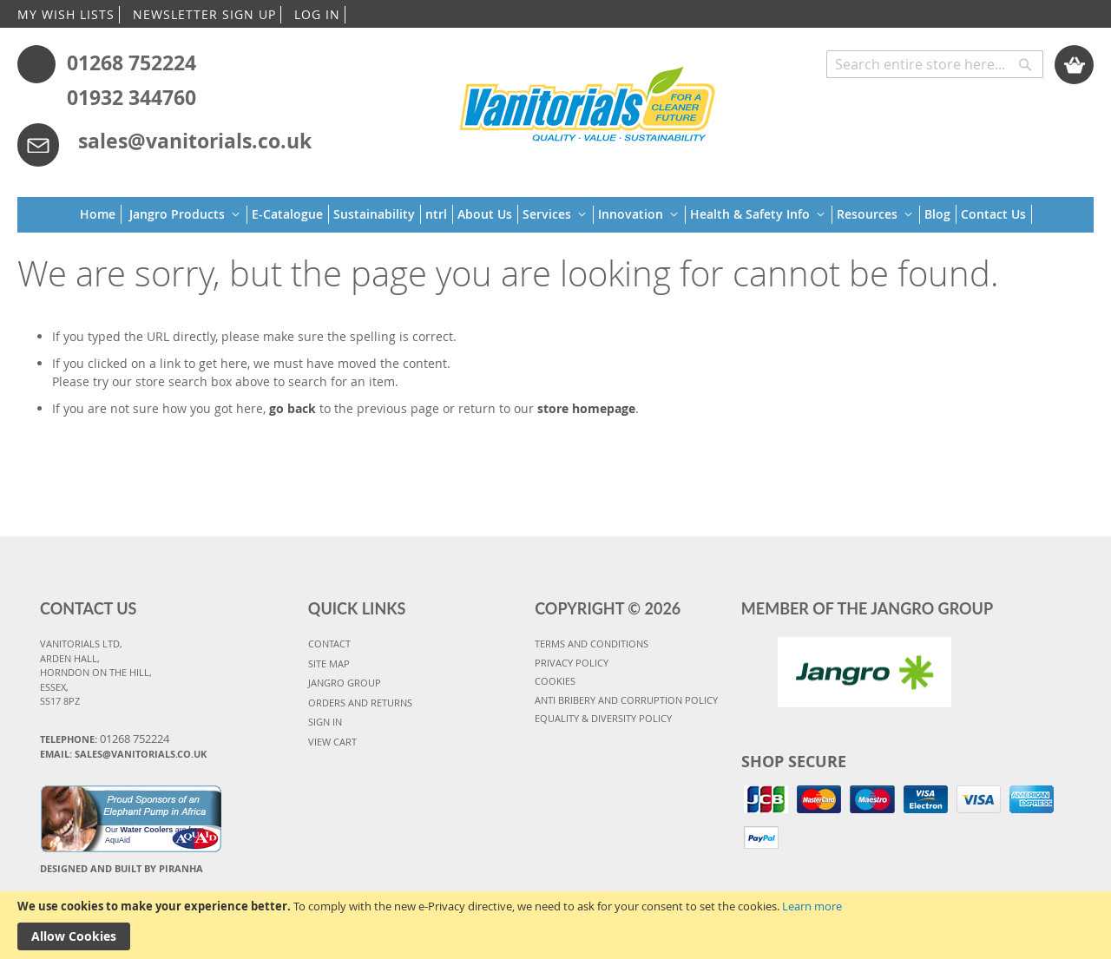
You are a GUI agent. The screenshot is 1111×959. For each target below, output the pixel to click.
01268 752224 (131, 62)
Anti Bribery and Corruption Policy (626, 699)
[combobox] (934, 64)
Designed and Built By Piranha (121, 868)
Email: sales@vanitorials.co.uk (123, 753)
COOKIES (555, 680)
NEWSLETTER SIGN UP (204, 14)
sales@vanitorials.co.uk (195, 140)
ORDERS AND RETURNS (360, 702)
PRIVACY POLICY (571, 662)
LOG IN (317, 14)
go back (292, 408)
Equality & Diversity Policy (603, 718)
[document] (555, 925)
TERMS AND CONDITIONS (591, 643)
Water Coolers (147, 829)
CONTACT (329, 643)
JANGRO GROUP (344, 682)
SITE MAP (329, 663)
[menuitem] (101, 214)
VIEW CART (332, 741)
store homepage (586, 408)
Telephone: (104, 738)
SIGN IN (325, 721)
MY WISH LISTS (66, 14)
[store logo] (588, 101)
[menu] (556, 215)
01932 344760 (131, 97)
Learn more (812, 906)
